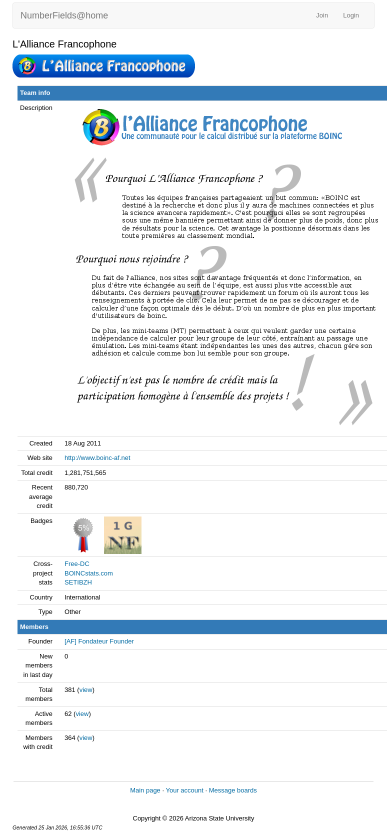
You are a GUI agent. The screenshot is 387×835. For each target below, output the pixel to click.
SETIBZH (78, 582)
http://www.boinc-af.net (97, 458)
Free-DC (77, 564)
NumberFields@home (64, 15)
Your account (184, 790)
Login (351, 15)
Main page (145, 790)
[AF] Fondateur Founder (99, 641)
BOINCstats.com (88, 573)
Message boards (233, 790)
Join (322, 15)
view (86, 690)
